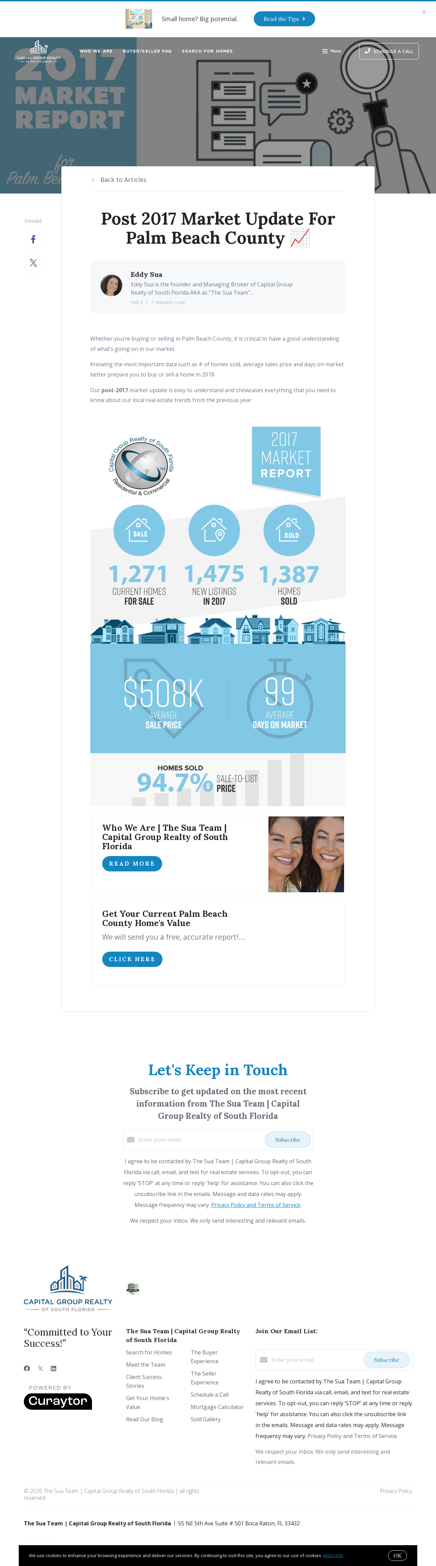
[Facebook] (27, 1368)
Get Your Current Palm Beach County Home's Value (165, 918)
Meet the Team (145, 1364)
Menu (331, 52)
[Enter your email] (200, 1139)
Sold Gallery (206, 1419)
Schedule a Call (210, 1394)
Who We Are (96, 51)
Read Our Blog (144, 1419)
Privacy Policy (396, 1491)
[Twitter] (40, 1368)
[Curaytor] (58, 1408)
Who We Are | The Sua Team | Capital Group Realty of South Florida (165, 837)
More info (333, 1555)
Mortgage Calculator (217, 1407)
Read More (132, 863)
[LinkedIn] (53, 1368)
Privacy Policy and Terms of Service (255, 1205)
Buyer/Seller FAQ (147, 51)
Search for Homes (207, 51)
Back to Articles (123, 179)
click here (132, 959)
